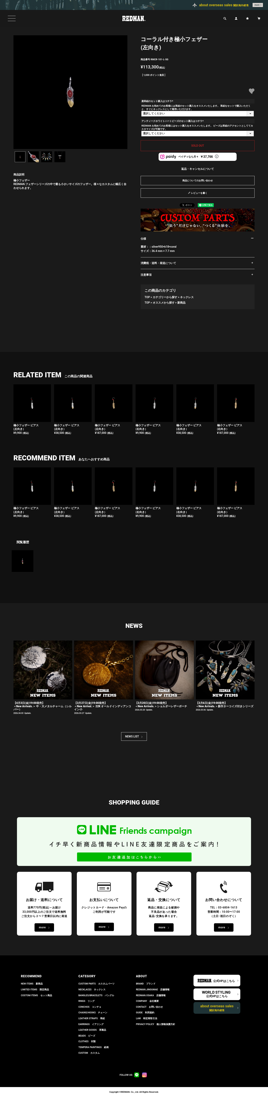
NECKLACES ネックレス (92, 989)
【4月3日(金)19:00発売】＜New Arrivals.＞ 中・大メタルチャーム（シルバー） (42, 706)
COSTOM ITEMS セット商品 (36, 995)
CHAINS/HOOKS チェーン (92, 1012)
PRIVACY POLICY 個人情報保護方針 (155, 1024)
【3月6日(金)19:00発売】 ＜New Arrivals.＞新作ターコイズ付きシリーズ (224, 704)
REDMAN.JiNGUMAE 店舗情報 (152, 989)
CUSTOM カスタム (89, 1053)
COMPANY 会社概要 (147, 1001)
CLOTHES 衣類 (87, 1041)
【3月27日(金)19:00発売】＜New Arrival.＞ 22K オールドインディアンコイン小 (102, 706)
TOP (147, 297)
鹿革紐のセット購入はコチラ (157, 101)
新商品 (181, 302)
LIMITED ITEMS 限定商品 (35, 989)
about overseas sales (217, 1008)
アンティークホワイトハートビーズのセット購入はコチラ (173, 121)
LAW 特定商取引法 (146, 1018)
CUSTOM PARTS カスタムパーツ (96, 983)
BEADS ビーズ (86, 1035)
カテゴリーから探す (165, 297)
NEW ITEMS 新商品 (32, 983)
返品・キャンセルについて (197, 168)
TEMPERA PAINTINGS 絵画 (93, 1047)
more (257, 5)
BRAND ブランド (145, 983)
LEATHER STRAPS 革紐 (91, 1018)
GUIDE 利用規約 (145, 1012)
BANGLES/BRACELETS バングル (96, 995)
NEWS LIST (132, 736)
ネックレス (187, 297)
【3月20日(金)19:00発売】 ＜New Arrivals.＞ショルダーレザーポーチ (161, 704)
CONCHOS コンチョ (89, 1007)
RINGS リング (86, 1001)
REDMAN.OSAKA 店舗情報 (151, 995)
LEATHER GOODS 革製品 (92, 1030)
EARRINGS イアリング (91, 1024)
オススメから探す (164, 302)
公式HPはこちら (224, 981)
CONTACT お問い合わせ (149, 1007)
